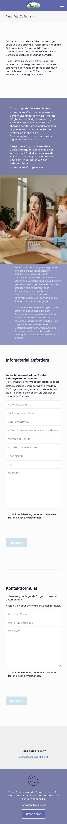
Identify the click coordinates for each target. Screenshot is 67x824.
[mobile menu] (62, 5)
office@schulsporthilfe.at (33, 757)
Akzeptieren (33, 814)
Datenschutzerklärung (33, 805)
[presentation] (33, 530)
